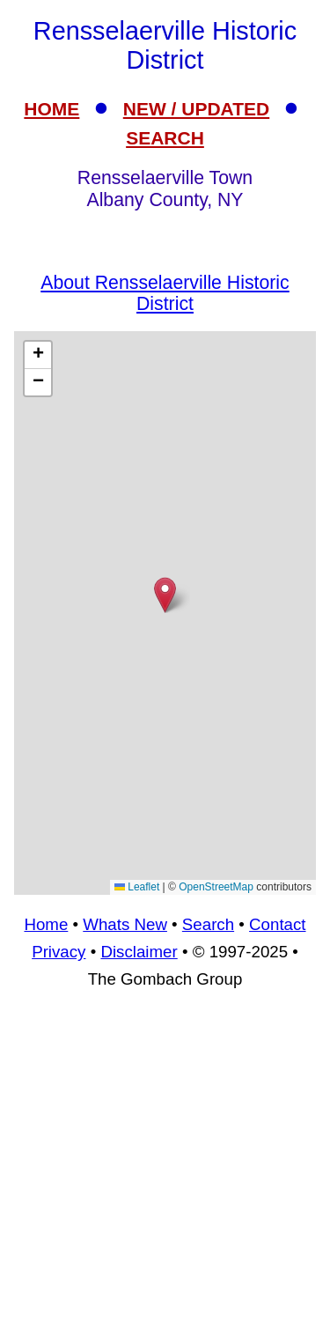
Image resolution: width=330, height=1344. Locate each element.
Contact (277, 924)
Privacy (58, 951)
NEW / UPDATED (196, 109)
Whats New (125, 924)
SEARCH (165, 138)
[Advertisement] (165, 1174)
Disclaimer (138, 951)
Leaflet (136, 887)
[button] (165, 595)
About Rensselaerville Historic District (164, 293)
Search (208, 924)
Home (46, 924)
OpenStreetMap (216, 887)
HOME (51, 109)
